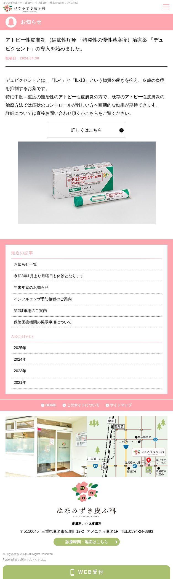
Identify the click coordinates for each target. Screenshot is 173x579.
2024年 (20, 359)
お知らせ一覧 (25, 264)
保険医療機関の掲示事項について (43, 322)
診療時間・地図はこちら (86, 542)
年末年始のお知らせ (31, 287)
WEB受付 (91, 572)
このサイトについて (83, 405)
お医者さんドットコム (32, 559)
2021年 (20, 382)
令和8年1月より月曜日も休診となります (49, 276)
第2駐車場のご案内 (30, 310)
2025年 (20, 348)
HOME (51, 405)
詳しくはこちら (86, 130)
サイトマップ (121, 405)
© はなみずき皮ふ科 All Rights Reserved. (28, 554)
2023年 (20, 371)
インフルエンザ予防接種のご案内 (43, 299)
